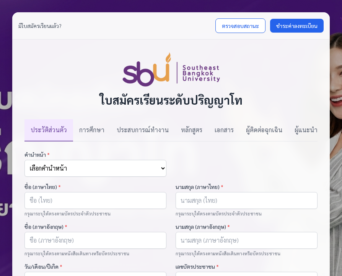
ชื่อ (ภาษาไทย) (42, 186)
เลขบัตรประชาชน (197, 266)
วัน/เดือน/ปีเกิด (43, 266)
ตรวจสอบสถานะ (240, 25)
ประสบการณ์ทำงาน (143, 130)
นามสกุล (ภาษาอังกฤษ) (203, 226)
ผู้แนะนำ (306, 130)
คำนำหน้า (37, 154)
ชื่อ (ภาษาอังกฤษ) (45, 226)
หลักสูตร (191, 130)
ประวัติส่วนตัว (49, 130)
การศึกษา (91, 130)
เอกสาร (224, 130)
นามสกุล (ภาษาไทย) (199, 186)
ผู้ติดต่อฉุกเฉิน (264, 130)
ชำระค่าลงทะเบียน (297, 25)
